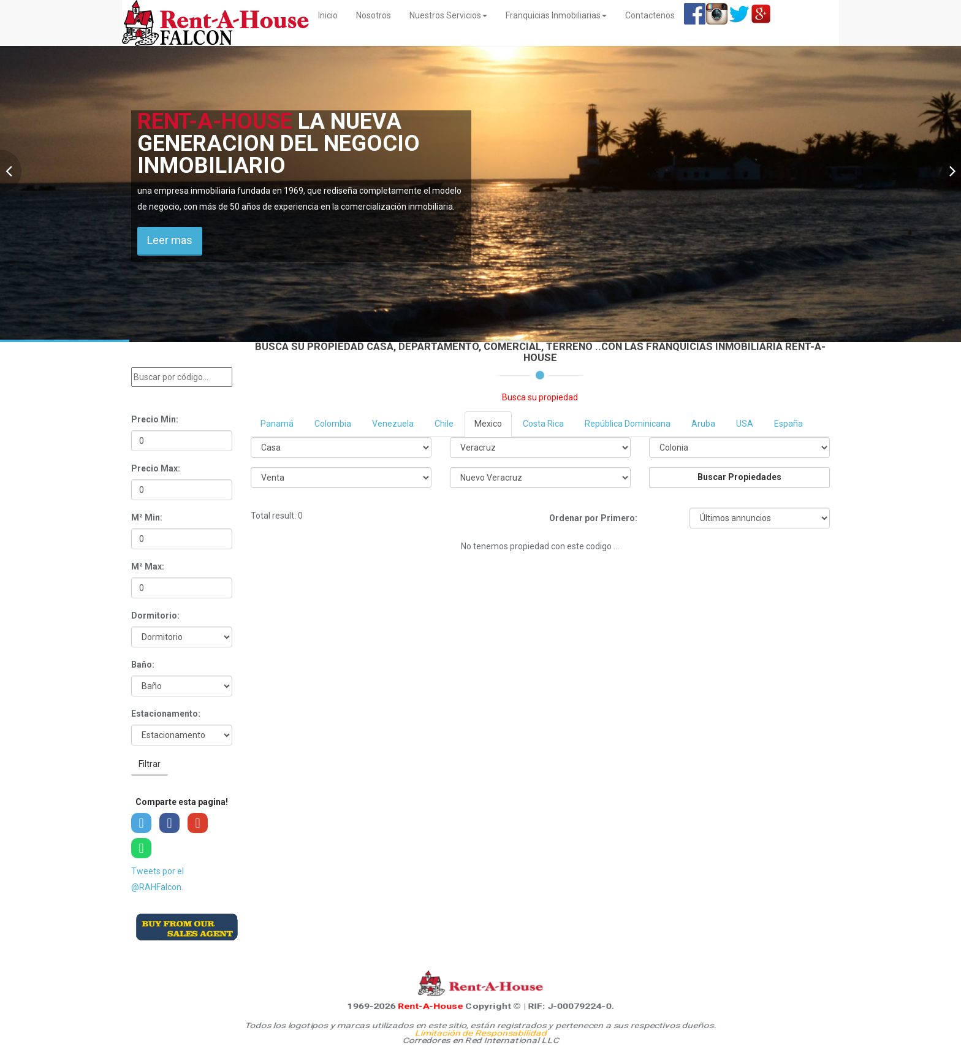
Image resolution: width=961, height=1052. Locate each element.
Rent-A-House (430, 1006)
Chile (444, 424)
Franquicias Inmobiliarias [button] (556, 15)
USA (744, 424)
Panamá (277, 424)
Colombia (332, 424)
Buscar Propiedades (739, 477)
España (788, 424)
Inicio (332, 14)
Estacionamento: (165, 713)
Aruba (703, 424)
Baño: (142, 664)
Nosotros (373, 15)
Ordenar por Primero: (593, 518)
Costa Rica (543, 424)
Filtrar (150, 764)
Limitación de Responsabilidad (480, 1033)
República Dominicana (627, 424)
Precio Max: (155, 468)
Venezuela (393, 424)
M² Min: (146, 517)
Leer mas (169, 240)
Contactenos (650, 15)
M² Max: (147, 566)
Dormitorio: (155, 615)
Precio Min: (154, 419)
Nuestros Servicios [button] (448, 15)
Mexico (488, 424)
